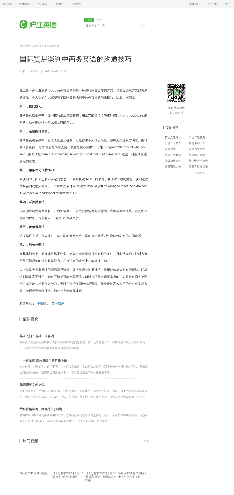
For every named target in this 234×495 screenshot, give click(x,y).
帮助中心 (61, 4)
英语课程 (170, 149)
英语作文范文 (197, 149)
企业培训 (77, 4)
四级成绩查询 (173, 160)
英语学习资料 (197, 154)
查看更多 (200, 173)
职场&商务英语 (51, 45)
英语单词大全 (197, 143)
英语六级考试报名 (175, 137)
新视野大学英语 (198, 160)
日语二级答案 (197, 137)
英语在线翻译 (173, 154)
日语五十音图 (173, 143)
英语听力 (43, 303)
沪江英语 (24, 45)
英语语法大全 (173, 166)
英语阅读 (57, 303)
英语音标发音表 (198, 166)
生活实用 (36, 45)
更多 (146, 440)
